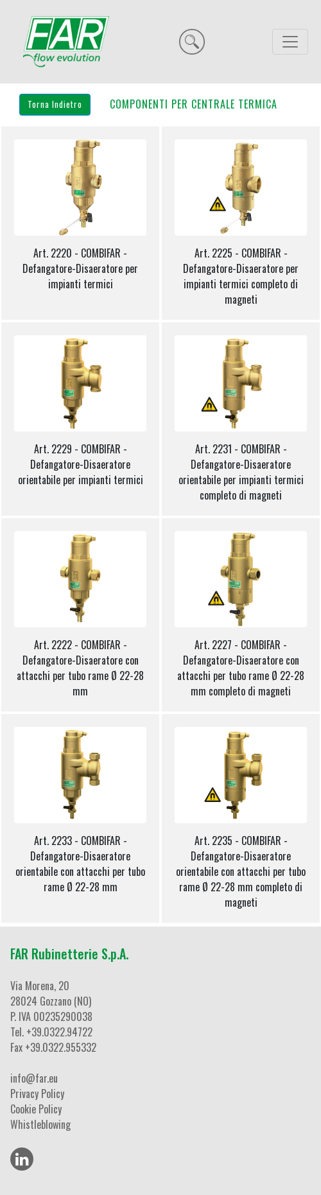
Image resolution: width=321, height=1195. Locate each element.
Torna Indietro (55, 104)
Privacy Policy (37, 1093)
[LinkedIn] (21, 1159)
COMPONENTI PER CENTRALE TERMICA (193, 104)
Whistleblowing (40, 1124)
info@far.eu (34, 1078)
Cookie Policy (36, 1109)
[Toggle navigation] (290, 42)
